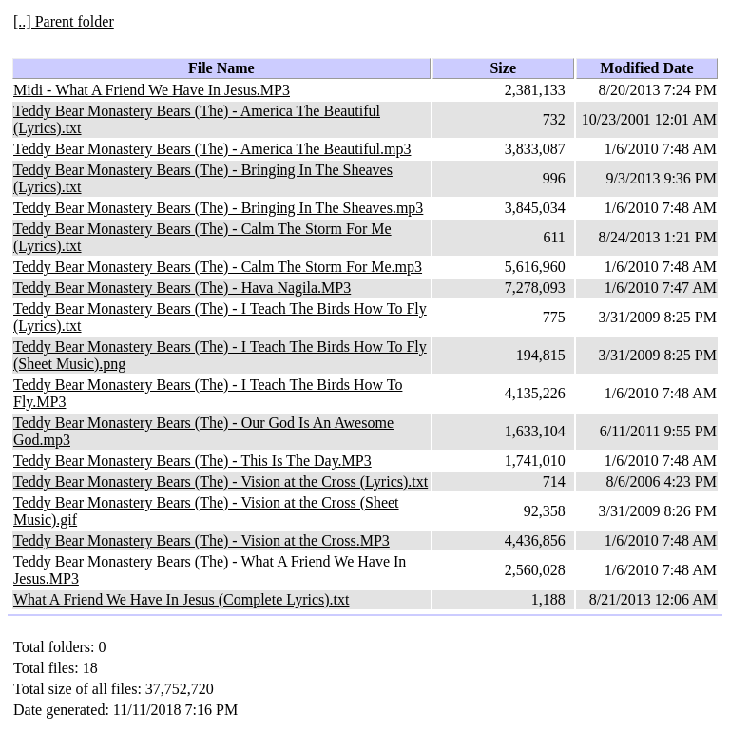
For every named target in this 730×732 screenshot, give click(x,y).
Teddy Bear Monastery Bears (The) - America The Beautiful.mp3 (212, 149)
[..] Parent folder (63, 21)
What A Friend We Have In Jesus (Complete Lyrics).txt (181, 599)
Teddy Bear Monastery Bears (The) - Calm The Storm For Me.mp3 (217, 267)
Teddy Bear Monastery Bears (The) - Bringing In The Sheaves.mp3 (218, 208)
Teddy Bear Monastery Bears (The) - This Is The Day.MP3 (192, 461)
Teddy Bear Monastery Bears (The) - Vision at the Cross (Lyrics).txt (220, 481)
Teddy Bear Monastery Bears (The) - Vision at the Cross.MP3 (201, 540)
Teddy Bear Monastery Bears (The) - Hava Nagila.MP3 (182, 287)
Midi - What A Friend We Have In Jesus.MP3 (151, 90)
